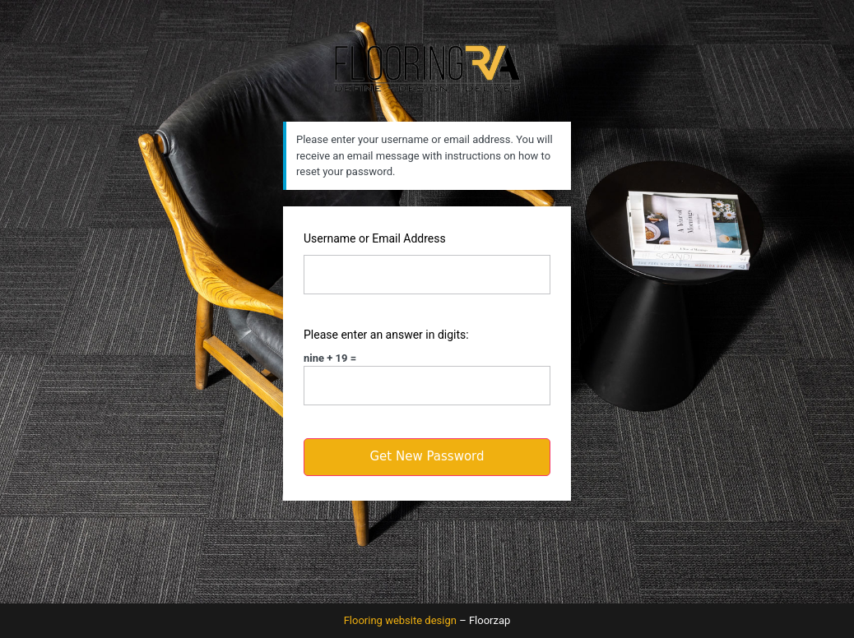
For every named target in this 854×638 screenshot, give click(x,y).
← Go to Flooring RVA (426, 557)
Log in (297, 528)
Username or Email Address (375, 238)
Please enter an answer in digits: (386, 334)
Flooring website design (400, 620)
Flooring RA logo (427, 67)
